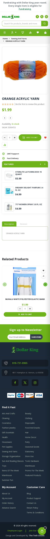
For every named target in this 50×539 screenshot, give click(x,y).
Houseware (7, 442)
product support (34, 498)
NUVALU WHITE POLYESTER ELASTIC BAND (25, 299)
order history (8, 503)
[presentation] (5, 284)
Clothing (28, 418)
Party (27, 442)
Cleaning (5, 418)
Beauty (28, 413)
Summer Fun (7, 480)
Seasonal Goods (32, 447)
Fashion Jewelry (8, 427)
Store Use (29, 456)
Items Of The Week (10, 470)
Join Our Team (36, 530)
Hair (27, 432)
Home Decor (30, 437)
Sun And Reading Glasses (13, 461)
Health (5, 437)
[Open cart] (42, 531)
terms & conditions (35, 512)
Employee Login (15, 530)
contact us (31, 503)
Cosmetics (6, 423)
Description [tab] (9, 224)
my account (7, 498)
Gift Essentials (8, 432)
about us (6, 493)
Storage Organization (11, 456)
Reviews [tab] (23, 224)
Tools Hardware (32, 461)
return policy (32, 508)
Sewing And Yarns (19, 38)
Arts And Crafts (8, 413)
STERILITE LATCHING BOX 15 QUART (28, 173)
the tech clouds (36, 535)
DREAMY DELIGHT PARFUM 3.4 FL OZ (29, 188)
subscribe (36, 337)
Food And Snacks (32, 427)
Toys (4, 466)
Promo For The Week (34, 470)
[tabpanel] (25, 233)
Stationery (29, 451)
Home (5, 38)
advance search (9, 508)
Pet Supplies (7, 447)
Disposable (30, 423)
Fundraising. (25, 9)
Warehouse (30, 466)
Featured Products (33, 475)
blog (29, 493)
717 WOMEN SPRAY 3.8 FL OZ (28, 204)
